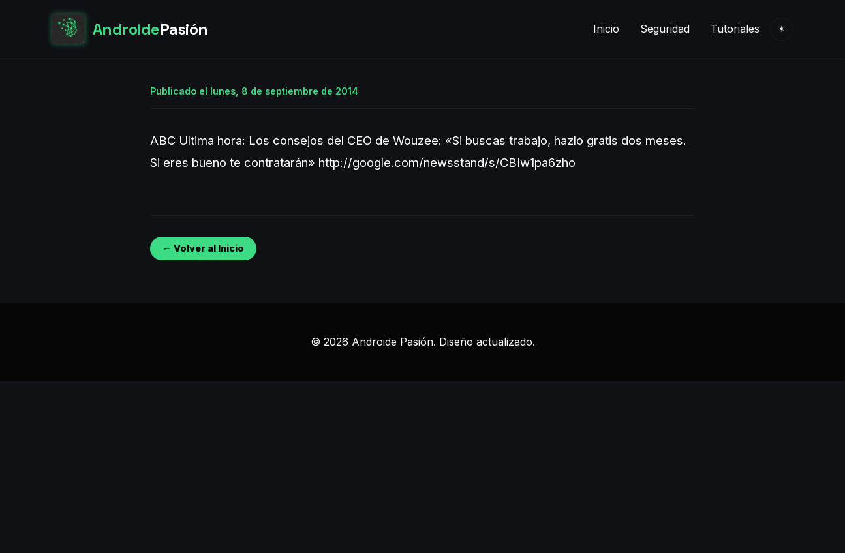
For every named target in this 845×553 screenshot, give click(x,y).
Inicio (606, 28)
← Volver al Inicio (203, 248)
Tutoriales (735, 28)
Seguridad (665, 28)
